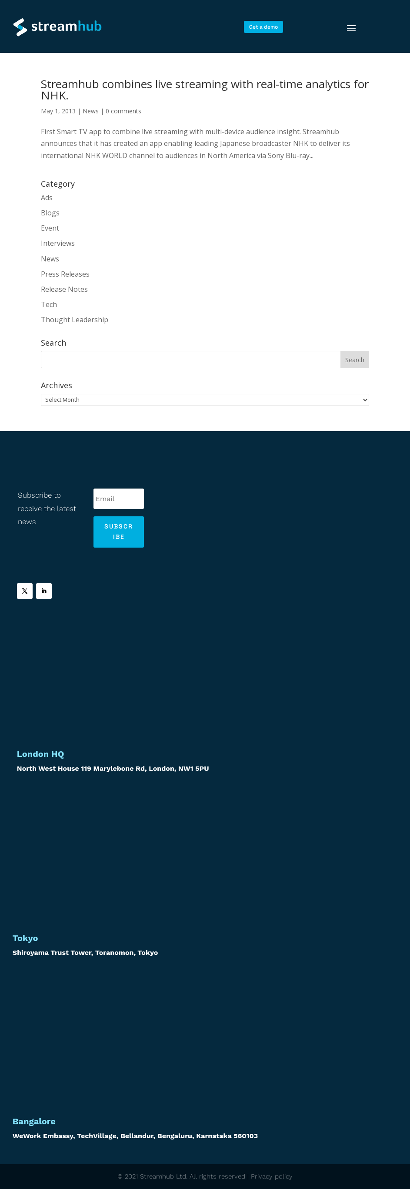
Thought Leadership (74, 319)
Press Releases (65, 274)
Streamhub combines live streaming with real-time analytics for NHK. (205, 89)
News (91, 111)
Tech (49, 304)
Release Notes (64, 289)
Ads (47, 197)
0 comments (123, 111)
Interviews (58, 243)
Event (50, 228)
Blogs (50, 213)
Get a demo (263, 26)
